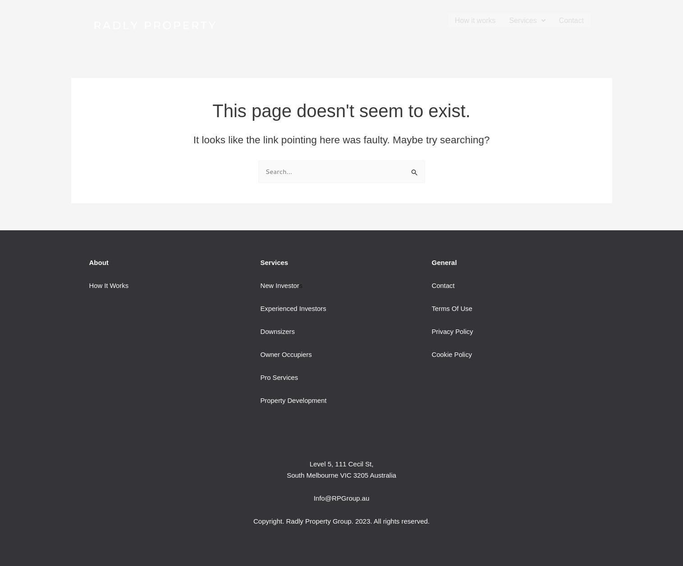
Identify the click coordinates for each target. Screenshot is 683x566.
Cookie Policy (451, 354)
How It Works (109, 285)
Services (527, 20)
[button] (527, 20)
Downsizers (277, 331)
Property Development (293, 400)
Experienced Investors (293, 308)
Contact (571, 20)
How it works (475, 20)
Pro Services (279, 377)
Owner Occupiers (286, 354)
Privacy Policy (452, 331)
